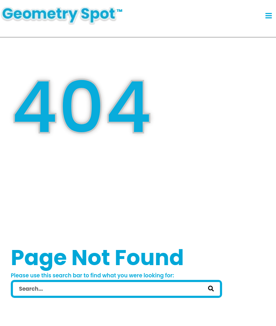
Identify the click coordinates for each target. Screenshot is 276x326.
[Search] (211, 289)
